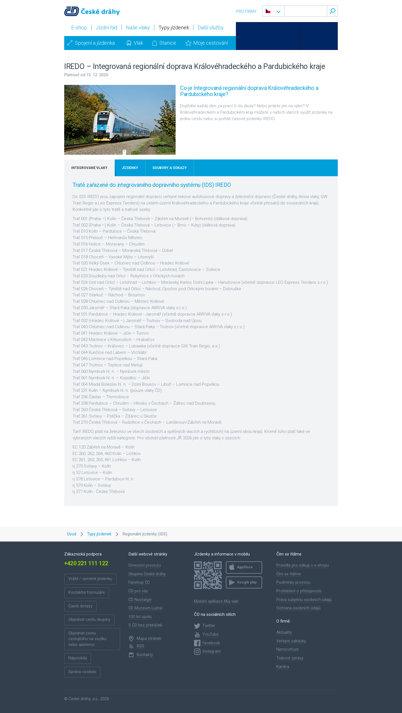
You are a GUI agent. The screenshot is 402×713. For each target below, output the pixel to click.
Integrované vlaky (89, 168)
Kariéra (282, 666)
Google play (247, 582)
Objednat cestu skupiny (89, 619)
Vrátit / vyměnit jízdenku (90, 578)
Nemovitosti (287, 649)
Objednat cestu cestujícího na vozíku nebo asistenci (87, 639)
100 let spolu (140, 616)
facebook (211, 643)
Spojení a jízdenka (95, 43)
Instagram (211, 651)
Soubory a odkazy (169, 168)
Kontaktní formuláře (86, 592)
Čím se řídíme (288, 574)
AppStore (245, 567)
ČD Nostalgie (140, 599)
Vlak (138, 43)
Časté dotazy (80, 606)
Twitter (208, 625)
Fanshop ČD (139, 582)
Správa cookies (82, 671)
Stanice (167, 43)
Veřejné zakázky (291, 641)
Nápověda (77, 658)
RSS (140, 646)
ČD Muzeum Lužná (145, 608)
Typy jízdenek (99, 533)
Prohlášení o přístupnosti (298, 591)
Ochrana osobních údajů (298, 608)
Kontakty (145, 654)
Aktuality (284, 632)
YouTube (210, 634)
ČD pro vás (138, 591)
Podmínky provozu (293, 582)
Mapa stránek (149, 638)
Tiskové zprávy (289, 658)
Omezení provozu (144, 565)
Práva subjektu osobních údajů (304, 599)
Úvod (71, 533)
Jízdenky (130, 168)
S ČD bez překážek (145, 625)
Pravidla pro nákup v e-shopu (302, 565)
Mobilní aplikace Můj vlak (216, 601)
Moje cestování (210, 43)
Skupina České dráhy (147, 574)
